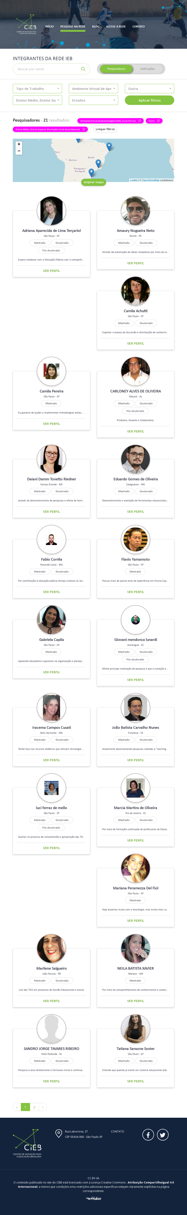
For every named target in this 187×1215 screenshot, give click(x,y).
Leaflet (134, 180)
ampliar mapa (94, 182)
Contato (117, 1131)
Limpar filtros (105, 129)
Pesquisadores (116, 69)
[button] (37, 88)
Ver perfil (51, 270)
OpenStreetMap (151, 180)
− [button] (18, 151)
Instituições (147, 69)
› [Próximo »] (42, 1107)
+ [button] (18, 144)
